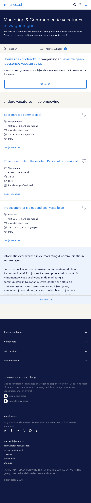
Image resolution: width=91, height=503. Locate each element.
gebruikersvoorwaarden (17, 445)
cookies (8, 454)
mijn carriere (10, 351)
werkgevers (10, 341)
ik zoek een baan (13, 332)
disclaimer (9, 458)
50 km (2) (45, 84)
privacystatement (13, 449)
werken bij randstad (14, 441)
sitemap (8, 462)
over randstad (11, 360)
